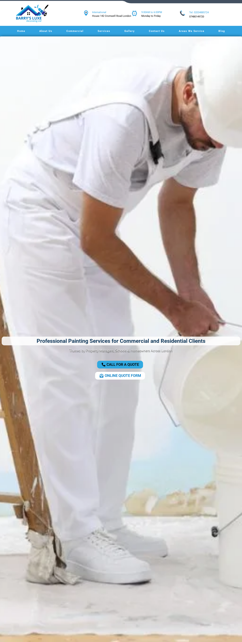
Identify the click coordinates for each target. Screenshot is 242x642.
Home (21, 31)
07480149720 (196, 16)
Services (104, 31)
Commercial (75, 31)
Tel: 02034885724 (199, 12)
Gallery (129, 31)
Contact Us (157, 31)
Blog (221, 31)
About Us (45, 31)
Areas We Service (191, 31)
